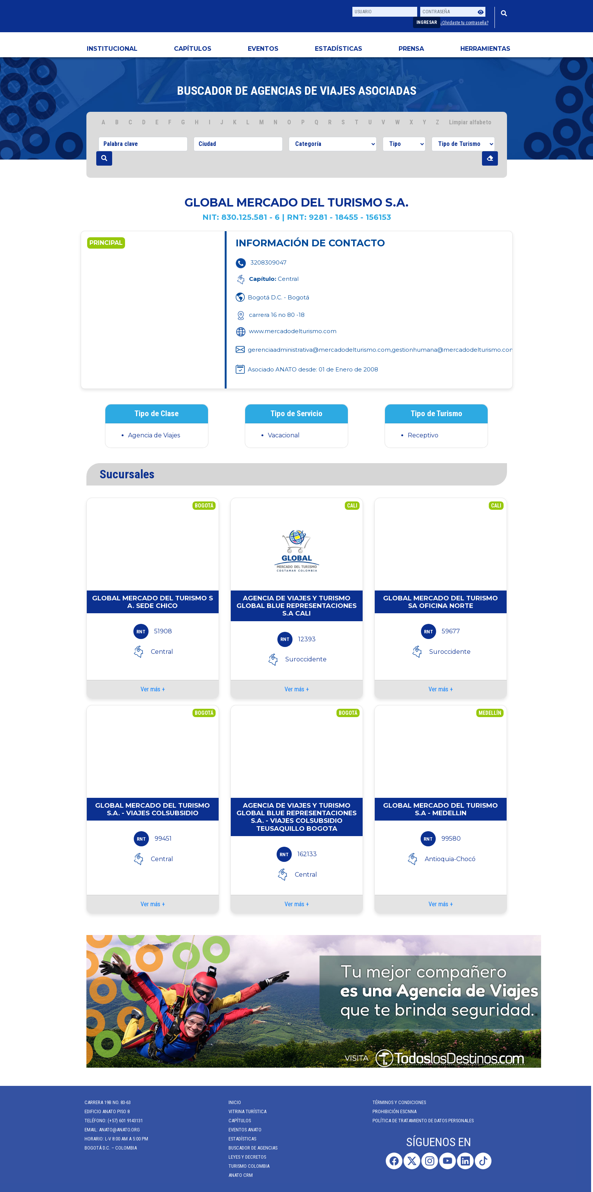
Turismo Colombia (243, 1166)
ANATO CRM (235, 1175)
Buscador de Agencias (247, 1148)
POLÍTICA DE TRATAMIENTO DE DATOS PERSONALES (417, 1120)
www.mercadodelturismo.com (286, 331)
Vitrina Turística (242, 1111)
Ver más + (153, 689)
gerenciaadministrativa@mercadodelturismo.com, (320, 349)
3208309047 (268, 262)
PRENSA (411, 48)
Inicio (229, 1102)
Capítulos (192, 48)
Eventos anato (239, 1129)
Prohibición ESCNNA (389, 1111)
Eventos (263, 48)
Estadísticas (338, 48)
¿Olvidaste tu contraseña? (464, 22)
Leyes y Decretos (242, 1157)
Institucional (112, 48)
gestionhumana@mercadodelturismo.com (453, 349)
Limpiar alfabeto (470, 122)
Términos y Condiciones (394, 1102)
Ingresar (426, 22)
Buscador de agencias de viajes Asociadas (296, 90)
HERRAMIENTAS (485, 48)
